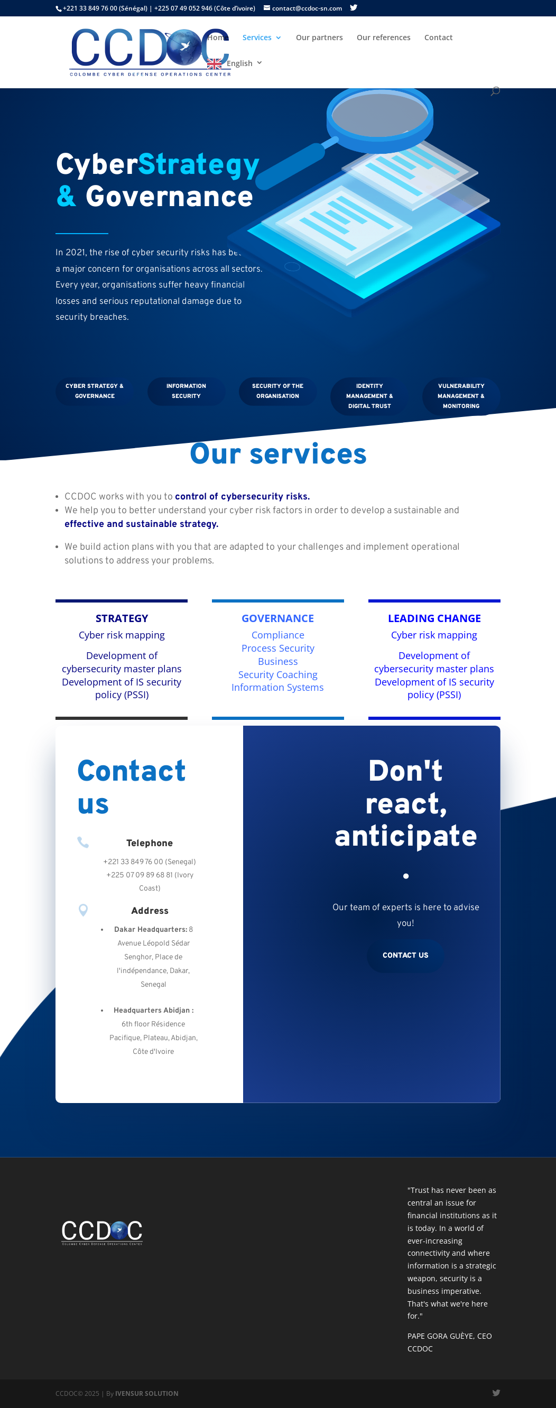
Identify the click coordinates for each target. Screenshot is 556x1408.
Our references (384, 38)
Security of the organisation (277, 391)
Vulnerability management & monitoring (461, 396)
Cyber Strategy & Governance (95, 391)
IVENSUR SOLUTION (147, 1393)
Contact (438, 38)
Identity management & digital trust (369, 396)
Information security (186, 391)
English (240, 63)
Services (257, 38)
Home (218, 38)
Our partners (319, 38)
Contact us (406, 955)
